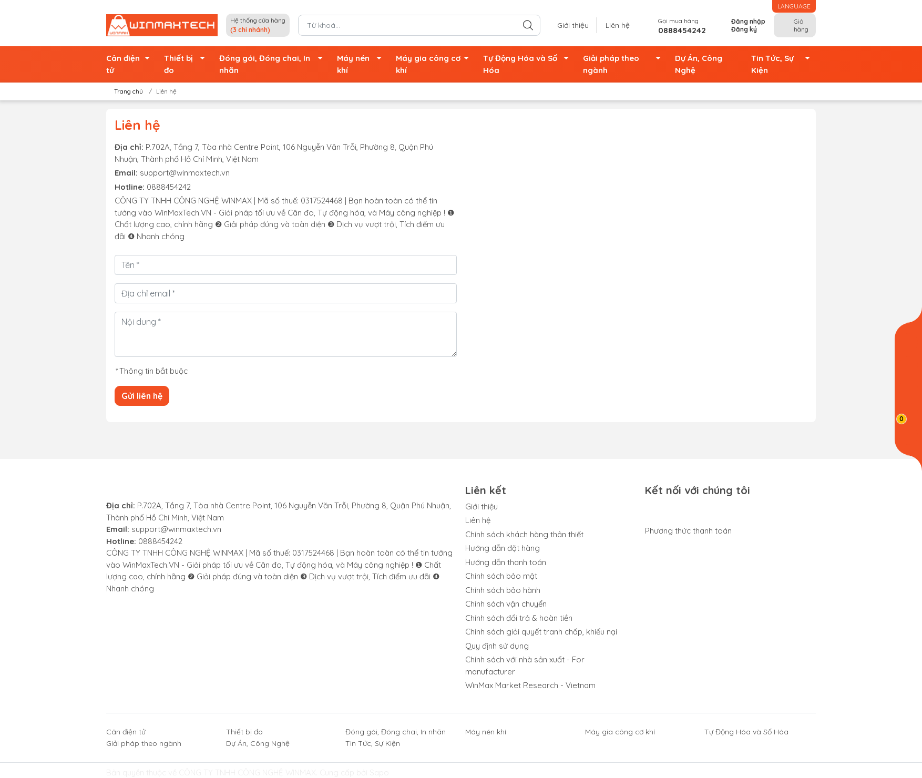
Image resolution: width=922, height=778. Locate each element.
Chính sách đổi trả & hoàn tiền (518, 618)
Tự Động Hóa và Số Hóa (529, 64)
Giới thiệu (573, 25)
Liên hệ (618, 25)
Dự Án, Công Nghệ (698, 64)
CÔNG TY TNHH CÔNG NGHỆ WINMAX (247, 772)
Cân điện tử (131, 64)
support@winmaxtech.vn (185, 173)
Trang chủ (125, 91)
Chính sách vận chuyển (506, 604)
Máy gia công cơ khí (435, 64)
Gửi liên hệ (141, 396)
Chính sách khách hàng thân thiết (524, 534)
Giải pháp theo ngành (625, 64)
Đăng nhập (748, 21)
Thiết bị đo (187, 64)
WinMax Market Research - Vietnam (530, 685)
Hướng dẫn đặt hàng (502, 548)
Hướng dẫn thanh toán (505, 562)
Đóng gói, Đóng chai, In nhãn (274, 64)
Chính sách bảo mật (501, 576)
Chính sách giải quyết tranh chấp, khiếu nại (541, 632)
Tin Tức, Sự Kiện (783, 64)
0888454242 (169, 187)
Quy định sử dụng (497, 646)
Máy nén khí (362, 64)
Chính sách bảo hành (502, 590)
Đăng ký (744, 29)
